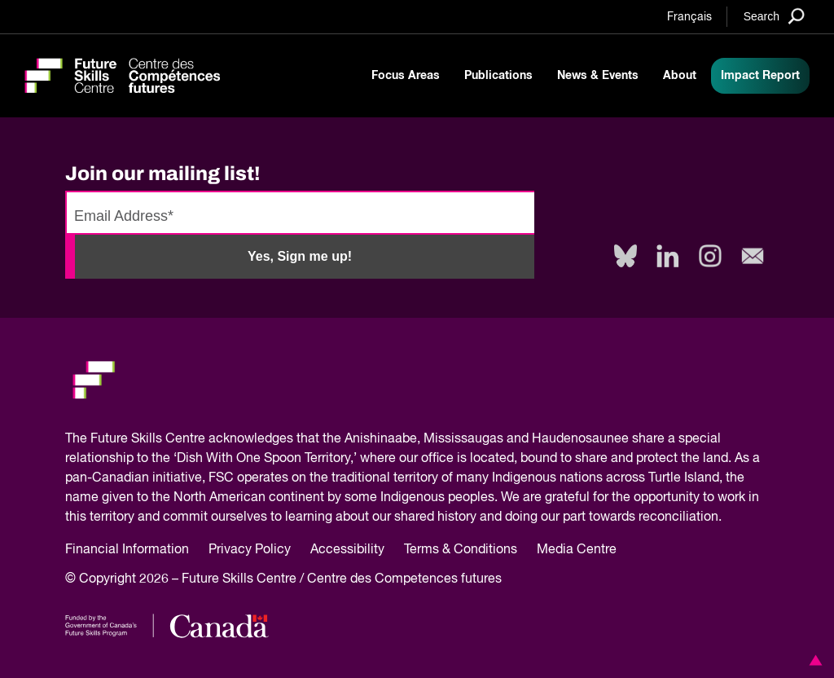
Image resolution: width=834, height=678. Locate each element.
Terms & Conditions (460, 550)
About (679, 75)
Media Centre (577, 550)
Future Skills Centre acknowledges (191, 439)
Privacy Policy (249, 550)
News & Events (598, 75)
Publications (498, 75)
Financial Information (127, 550)
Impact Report (760, 75)
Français (689, 17)
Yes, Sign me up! (300, 256)
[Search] (774, 16)
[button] (813, 660)
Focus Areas (405, 75)
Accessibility (347, 550)
